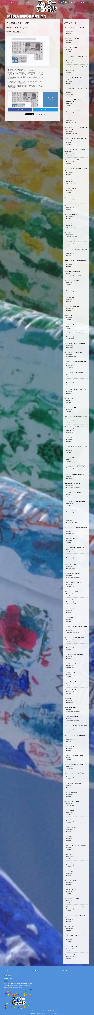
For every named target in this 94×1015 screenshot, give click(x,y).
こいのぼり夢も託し (69, 437)
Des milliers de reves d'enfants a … (73, 573)
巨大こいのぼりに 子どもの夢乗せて (73, 159)
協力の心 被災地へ (69, 819)
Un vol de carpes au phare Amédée (73, 289)
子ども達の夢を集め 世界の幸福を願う (73, 352)
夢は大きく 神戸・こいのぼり (71, 47)
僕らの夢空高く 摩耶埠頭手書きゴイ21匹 (74, 755)
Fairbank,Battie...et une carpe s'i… (73, 483)
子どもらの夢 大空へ (69, 926)
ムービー (73, 2)
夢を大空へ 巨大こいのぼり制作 (72, 306)
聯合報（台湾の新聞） (69, 600)
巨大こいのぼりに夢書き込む (71, 689)
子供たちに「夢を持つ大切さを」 (72, 880)
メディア (19, 2)
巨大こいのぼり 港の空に (70, 188)
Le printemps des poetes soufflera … (73, 556)
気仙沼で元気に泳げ (69, 863)
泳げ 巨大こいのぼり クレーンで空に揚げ (74, 907)
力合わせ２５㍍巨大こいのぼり (71, 946)
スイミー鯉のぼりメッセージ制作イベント (74, 492)
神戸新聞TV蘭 (68, 698)
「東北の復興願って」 (69, 854)
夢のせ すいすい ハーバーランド (72, 205)
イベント (9, 2)
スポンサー (29, 2)
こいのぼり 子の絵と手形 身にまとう (73, 582)
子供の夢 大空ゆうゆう (70, 746)
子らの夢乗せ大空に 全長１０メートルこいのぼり (76, 241)
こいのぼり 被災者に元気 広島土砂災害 (74, 654)
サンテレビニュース (69, 118)
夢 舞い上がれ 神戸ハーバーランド (73, 38)
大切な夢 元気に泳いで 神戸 (71, 214)
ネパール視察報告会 (69, 617)
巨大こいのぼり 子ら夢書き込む (72, 280)
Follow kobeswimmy (40, 114)
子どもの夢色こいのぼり (70, 457)
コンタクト (84, 2)
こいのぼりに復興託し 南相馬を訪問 (73, 783)
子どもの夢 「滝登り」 (70, 398)
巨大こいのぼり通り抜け (70, 672)
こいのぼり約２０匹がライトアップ (72, 889)
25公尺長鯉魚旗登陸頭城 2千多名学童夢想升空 (75, 466)
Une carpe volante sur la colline (72, 716)
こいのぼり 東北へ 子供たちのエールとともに (75, 845)
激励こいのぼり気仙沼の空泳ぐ (71, 792)
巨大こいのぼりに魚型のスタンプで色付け (74, 764)
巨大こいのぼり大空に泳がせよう (72, 954)
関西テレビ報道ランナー (70, 232)
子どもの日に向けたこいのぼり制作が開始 (74, 372)
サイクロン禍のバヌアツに (70, 645)
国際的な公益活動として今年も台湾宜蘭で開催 (75, 343)
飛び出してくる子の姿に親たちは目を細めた (74, 637)
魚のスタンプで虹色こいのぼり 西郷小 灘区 (76, 389)
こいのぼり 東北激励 (69, 810)
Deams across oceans (70, 518)
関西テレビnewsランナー (70, 197)
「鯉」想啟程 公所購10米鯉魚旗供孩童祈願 (74, 474)
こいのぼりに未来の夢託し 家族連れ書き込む (75, 547)
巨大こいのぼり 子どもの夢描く (72, 591)
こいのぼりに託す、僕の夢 (70, 681)
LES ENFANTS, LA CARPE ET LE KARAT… (75, 380)
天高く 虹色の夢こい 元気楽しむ (73, 898)
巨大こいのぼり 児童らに (70, 663)
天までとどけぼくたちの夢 (70, 510)
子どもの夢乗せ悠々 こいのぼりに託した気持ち (75, 501)
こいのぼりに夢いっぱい (70, 324)
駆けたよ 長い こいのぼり (71, 407)
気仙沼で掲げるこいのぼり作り (71, 827)
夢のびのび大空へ (68, 315)
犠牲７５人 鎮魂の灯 (69, 608)
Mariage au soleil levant (70, 707)
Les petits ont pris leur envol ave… (73, 271)
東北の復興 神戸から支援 (70, 564)
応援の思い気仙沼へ (69, 836)
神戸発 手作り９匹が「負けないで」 (73, 801)
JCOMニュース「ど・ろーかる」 (72, 110)
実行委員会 (64, 2)
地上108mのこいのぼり (70, 297)
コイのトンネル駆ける (69, 871)
